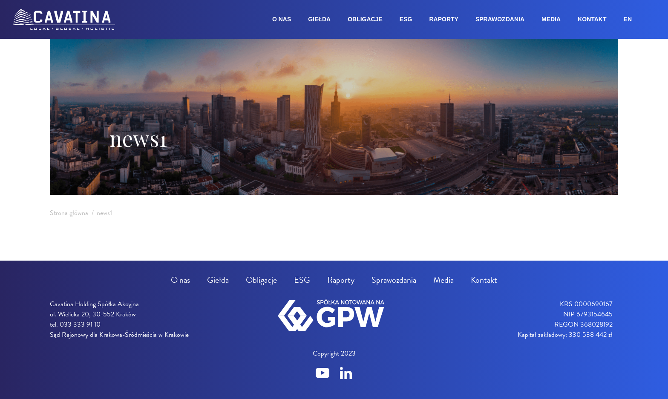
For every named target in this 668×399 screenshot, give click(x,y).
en (628, 19)
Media (551, 19)
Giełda (319, 19)
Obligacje (365, 19)
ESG (406, 19)
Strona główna (69, 213)
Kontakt (592, 19)
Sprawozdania (499, 19)
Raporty (443, 19)
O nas (281, 19)
